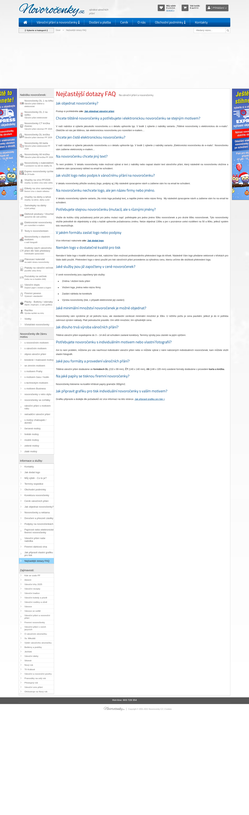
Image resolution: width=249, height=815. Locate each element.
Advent (27, 580)
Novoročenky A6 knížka (38, 155)
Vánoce (28, 606)
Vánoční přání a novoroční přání (37, 616)
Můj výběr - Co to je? (35, 478)
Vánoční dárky (31, 656)
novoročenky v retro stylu (37, 394)
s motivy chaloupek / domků (35, 421)
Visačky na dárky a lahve (37, 198)
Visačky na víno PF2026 (38, 181)
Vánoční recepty (32, 588)
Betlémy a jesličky (33, 647)
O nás (142, 22)
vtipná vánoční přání (35, 354)
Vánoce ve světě (32, 611)
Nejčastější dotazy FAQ (36, 561)
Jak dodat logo (95, 240)
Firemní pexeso (33, 294)
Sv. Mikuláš (30, 638)
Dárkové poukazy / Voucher (39, 215)
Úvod (58, 30)
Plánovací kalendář (36, 260)
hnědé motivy (31, 434)
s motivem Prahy (33, 371)
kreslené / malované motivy (39, 359)
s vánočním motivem (35, 348)
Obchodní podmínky (170, 22)
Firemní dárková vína (35, 546)
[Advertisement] (125, 61)
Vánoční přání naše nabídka (34, 539)
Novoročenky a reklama (37, 512)
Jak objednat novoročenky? (39, 506)
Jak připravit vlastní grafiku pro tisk (38, 554)
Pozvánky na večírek (35, 277)
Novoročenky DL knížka (38, 136)
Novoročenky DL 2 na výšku (36, 115)
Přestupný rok (31, 682)
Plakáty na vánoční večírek (38, 269)
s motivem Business (35, 388)
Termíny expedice (33, 483)
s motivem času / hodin (36, 377)
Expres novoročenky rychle (38, 172)
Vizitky (27, 318)
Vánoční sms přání (33, 687)
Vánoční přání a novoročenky (58, 22)
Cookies (168, 709)
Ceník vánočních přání (36, 501)
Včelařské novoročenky (36, 324)
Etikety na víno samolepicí (38, 189)
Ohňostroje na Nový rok (35, 691)
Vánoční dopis (37, 286)
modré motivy (31, 440)
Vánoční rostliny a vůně (35, 602)
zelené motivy (31, 445)
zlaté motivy (30, 451)
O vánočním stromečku (35, 634)
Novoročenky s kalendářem (39, 164)
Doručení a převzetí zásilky (38, 518)
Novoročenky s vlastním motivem (37, 239)
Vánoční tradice (32, 593)
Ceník (124, 22)
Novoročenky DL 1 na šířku (38, 103)
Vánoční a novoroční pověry (38, 674)
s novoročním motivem (36, 342)
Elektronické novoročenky (38, 223)
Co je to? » (170, 10)
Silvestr (28, 660)
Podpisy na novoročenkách (38, 524)
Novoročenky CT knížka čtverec (38, 126)
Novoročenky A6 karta (37, 146)
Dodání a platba (100, 22)
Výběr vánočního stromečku (38, 642)
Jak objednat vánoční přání (99, 111)
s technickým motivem (36, 382)
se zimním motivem (34, 365)
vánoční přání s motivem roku (37, 407)
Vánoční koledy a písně (35, 597)
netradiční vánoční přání (37, 414)
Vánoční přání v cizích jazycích (35, 628)
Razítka (34, 311)
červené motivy (32, 428)
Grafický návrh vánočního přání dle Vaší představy (38, 251)
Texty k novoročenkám (36, 231)
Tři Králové (29, 669)
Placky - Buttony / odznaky (38, 303)
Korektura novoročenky (36, 495)
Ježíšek (28, 651)
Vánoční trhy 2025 (33, 584)
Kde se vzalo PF (32, 575)
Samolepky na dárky (35, 206)
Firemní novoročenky (34, 622)
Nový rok (28, 665)
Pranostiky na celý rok (35, 678)
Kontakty (201, 22)
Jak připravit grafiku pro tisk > (150, 399)
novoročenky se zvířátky (37, 400)
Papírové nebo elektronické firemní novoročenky (39, 531)
